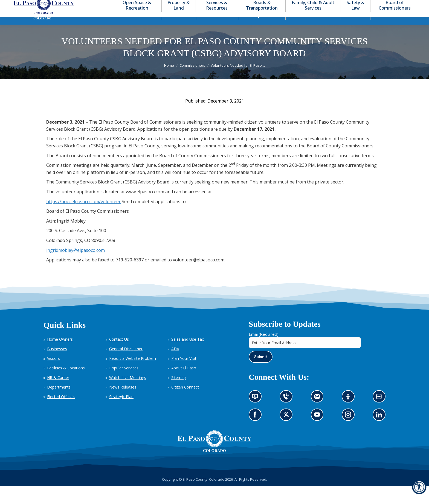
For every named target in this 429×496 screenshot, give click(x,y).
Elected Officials (61, 406)
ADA (175, 358)
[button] (394, 5)
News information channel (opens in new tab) (257, 408)
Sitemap (178, 387)
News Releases (122, 396)
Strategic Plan (121, 406)
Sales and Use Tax (187, 349)
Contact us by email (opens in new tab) (319, 408)
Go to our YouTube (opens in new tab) (318, 426)
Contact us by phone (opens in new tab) (287, 408)
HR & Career (58, 387)
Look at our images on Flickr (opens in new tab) (380, 408)
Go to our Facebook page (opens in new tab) (256, 426)
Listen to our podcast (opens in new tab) (349, 408)
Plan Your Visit (183, 368)
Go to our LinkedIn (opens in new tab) (380, 426)
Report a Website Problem (132, 368)
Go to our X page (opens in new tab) (287, 426)
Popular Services (123, 377)
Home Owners (60, 349)
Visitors (53, 368)
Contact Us (119, 349)
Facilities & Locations (66, 377)
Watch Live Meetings (127, 387)
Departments (59, 396)
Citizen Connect (185, 396)
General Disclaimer (126, 358)
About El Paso (183, 377)
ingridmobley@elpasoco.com (75, 260)
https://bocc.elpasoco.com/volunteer (83, 211)
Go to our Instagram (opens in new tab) (350, 426)
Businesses (57, 358)
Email (264, 344)
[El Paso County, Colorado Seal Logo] (214, 460)
